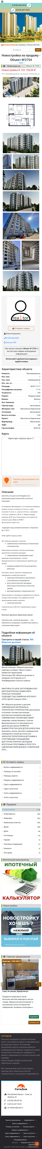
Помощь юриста (28, 1127)
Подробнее (34, 1017)
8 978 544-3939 (11, 338)
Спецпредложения (20, 1140)
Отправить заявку (21, 328)
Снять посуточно (29, 1136)
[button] (39, 984)
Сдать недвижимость (12, 1133)
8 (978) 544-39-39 (21, 5)
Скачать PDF (10, 342)
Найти (38, 50)
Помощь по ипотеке (12, 1127)
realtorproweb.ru (33, 1147)
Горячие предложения (13, 1120)
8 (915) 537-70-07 (20, 10)
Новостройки (10, 45)
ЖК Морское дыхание (17, 641)
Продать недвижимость (20, 1130)
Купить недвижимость (20, 1123)
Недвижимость (29, 1120)
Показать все (34, 1022)
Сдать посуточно (29, 1133)
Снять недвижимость (12, 1136)
